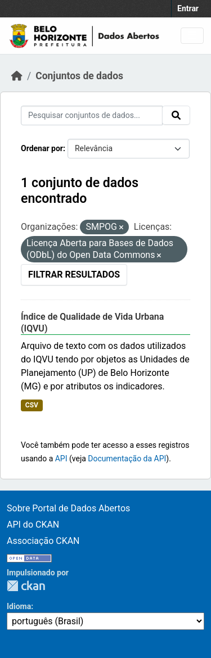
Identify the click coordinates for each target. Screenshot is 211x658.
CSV (31, 405)
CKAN (26, 586)
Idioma (19, 606)
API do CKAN (33, 524)
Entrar (188, 8)
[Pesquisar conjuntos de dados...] (92, 115)
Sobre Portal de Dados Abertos (68, 508)
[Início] (17, 75)
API (61, 458)
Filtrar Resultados (74, 274)
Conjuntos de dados (79, 75)
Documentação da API (127, 458)
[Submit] (176, 115)
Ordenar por (42, 148)
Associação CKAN (43, 541)
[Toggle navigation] (192, 36)
